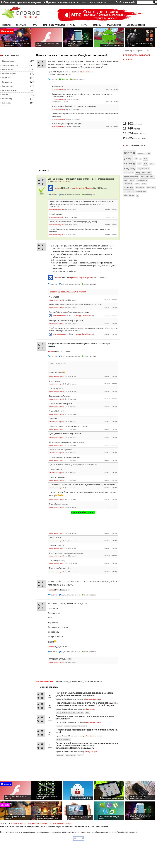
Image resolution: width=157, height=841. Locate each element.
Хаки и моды (6, 103)
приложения (64, 2)
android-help (66, 712)
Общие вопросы (8, 61)
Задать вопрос (114, 25)
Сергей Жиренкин (86, 278)
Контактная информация (60, 824)
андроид (129, 168)
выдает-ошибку (143, 169)
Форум (84, 25)
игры (76, 2)
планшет (60, 755)
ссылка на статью (63, 182)
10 (79, 755)
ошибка (137, 183)
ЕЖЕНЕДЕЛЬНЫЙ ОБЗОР (138, 55)
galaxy (83, 726)
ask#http (80, 712)
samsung (75, 726)
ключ (125, 180)
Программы (21, 25)
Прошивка (5, 95)
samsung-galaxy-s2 (63, 739)
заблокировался (131, 177)
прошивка (128, 191)
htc (136, 158)
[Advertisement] (58, 148)
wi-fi (145, 164)
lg (140, 158)
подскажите (140, 187)
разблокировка (140, 191)
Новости (6, 25)
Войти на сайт (125, 2)
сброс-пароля (129, 195)
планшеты (100, 2)
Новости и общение (9, 74)
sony (139, 164)
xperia (151, 164)
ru (74, 712)
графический (128, 173)
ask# (87, 712)
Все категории (10, 55)
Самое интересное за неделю (22, 2)
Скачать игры (7, 82)
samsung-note (70, 755)
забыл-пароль (147, 177)
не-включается (142, 180)
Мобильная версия (136, 25)
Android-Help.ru (19, 824)
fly (149, 153)
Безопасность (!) (8, 69)
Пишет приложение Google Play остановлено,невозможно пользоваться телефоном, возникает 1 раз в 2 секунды (87, 704)
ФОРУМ (128, 59)
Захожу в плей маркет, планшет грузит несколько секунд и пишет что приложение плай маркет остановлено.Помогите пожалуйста (87, 745)
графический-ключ (143, 173)
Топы (72, 25)
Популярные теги (135, 145)
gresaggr (74, 278)
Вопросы (97, 25)
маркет (67, 726)
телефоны (86, 2)
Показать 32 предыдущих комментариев (67, 292)
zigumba (75, 188)
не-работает (128, 183)
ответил (58, 188)
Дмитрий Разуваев (86, 188)
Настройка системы (9, 90)
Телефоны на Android (10, 65)
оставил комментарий (59, 89)
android (59, 726)
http (58, 712)
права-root (150, 187)
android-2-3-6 (141, 153)
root (145, 158)
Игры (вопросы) (7, 86)
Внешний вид (7, 99)
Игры (35, 25)
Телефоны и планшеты (54, 25)
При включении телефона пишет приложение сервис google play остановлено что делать (84, 694)
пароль (144, 183)
